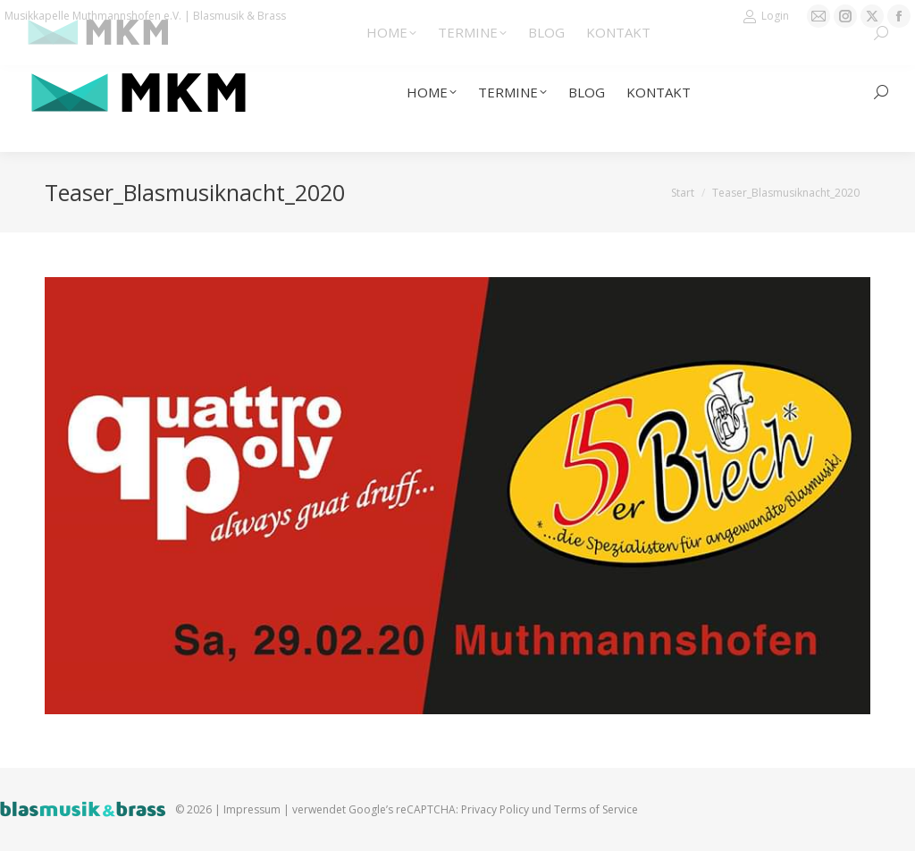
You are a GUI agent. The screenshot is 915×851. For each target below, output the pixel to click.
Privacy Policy (495, 809)
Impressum (252, 809)
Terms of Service (596, 809)
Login (766, 16)
